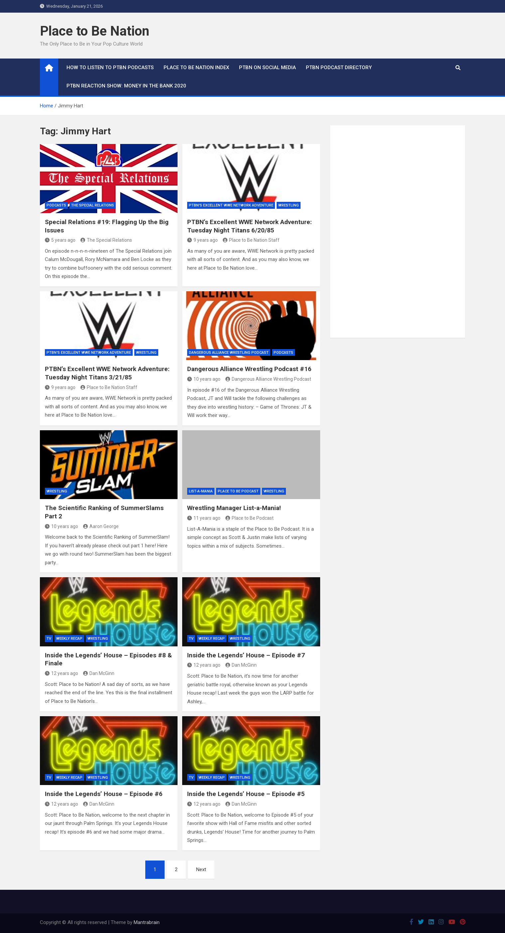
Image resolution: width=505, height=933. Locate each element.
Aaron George (101, 526)
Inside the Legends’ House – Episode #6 (104, 794)
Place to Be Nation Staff (251, 240)
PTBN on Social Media (267, 67)
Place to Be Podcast (238, 491)
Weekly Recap (69, 638)
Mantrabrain (147, 922)
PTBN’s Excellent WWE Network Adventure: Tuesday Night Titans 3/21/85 (107, 373)
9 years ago (202, 240)
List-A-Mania (201, 491)
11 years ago (203, 518)
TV (49, 638)
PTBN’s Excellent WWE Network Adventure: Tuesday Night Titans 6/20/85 (249, 226)
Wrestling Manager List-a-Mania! (234, 508)
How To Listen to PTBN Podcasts (110, 67)
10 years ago (203, 379)
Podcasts (56, 205)
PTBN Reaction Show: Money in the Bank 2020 (126, 86)
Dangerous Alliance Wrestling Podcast (229, 352)
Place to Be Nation (94, 31)
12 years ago (61, 673)
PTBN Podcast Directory (339, 67)
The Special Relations (92, 205)
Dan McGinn (98, 673)
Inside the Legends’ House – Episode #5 (246, 794)
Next (201, 869)
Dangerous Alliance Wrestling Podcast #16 (249, 369)
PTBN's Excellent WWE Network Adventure (231, 205)
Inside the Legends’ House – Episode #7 (246, 655)
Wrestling (288, 205)
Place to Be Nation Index (196, 67)
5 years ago (60, 240)
